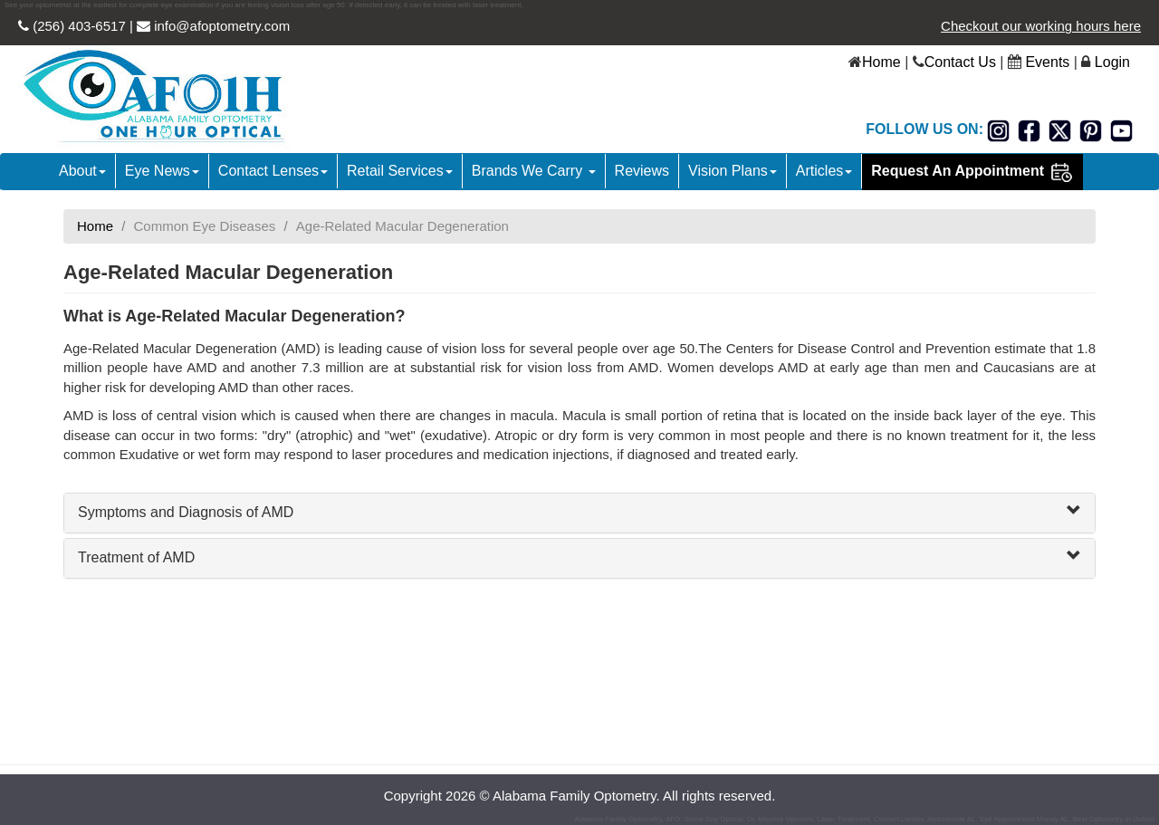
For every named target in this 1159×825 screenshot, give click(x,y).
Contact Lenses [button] (273, 170)
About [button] (82, 170)
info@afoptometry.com (220, 26)
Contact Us (960, 62)
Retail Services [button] (400, 170)
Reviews (642, 170)
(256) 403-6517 (77, 26)
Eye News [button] (162, 170)
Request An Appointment (972, 172)
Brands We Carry (534, 170)
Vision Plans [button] (732, 170)
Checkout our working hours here (1041, 26)
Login (1112, 62)
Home (881, 62)
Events (1047, 62)
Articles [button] (824, 170)
